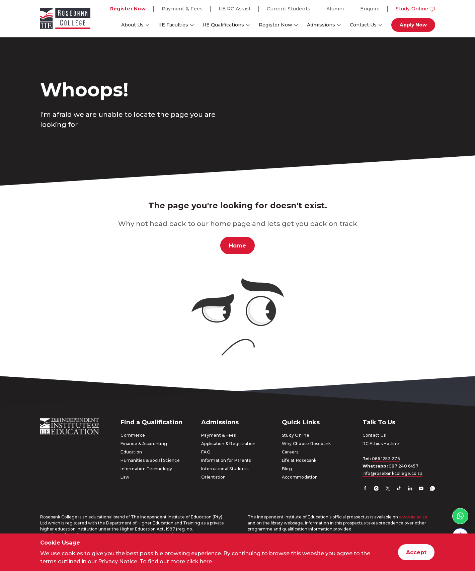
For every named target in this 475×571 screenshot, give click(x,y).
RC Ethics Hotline (381, 443)
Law (125, 477)
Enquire (370, 9)
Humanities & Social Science (150, 460)
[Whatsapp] (432, 489)
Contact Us (363, 25)
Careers (290, 451)
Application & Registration (228, 443)
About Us (132, 25)
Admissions (321, 25)
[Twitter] (387, 489)
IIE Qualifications (223, 25)
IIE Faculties (173, 25)
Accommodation (300, 477)
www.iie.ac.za (413, 516)
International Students (224, 468)
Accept (416, 552)
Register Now (128, 9)
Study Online (415, 9)
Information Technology (146, 468)
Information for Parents (226, 460)
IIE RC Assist (235, 9)
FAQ (206, 451)
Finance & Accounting (144, 443)
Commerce (133, 435)
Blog (287, 468)
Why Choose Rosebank (306, 443)
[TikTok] (398, 489)
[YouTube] (421, 489)
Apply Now (413, 25)
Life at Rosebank (299, 460)
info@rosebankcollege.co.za (392, 473)
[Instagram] (376, 489)
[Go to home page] (65, 19)
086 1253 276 (386, 458)
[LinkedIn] (410, 489)
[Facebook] (365, 489)
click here (199, 561)
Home (237, 245)
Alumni (335, 9)
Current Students (288, 9)
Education (131, 451)
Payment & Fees (182, 9)
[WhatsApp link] (460, 516)
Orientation (213, 477)
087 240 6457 (403, 466)
